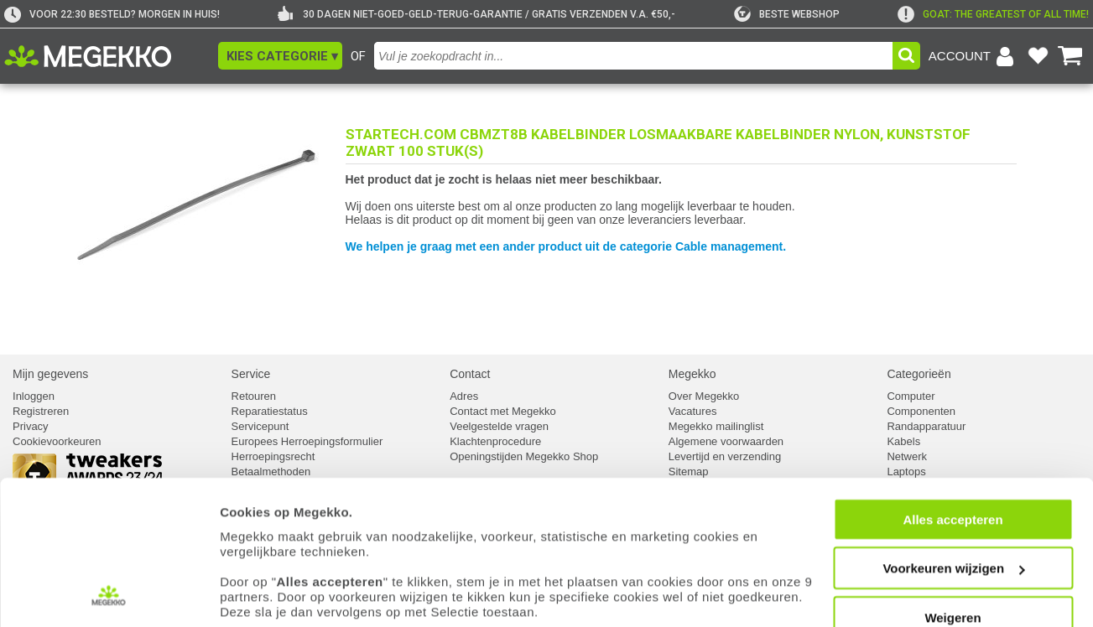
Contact (470, 374)
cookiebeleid (750, 557)
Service (251, 374)
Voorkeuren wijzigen (953, 482)
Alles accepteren (952, 434)
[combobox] (633, 56)
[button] (280, 56)
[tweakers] (787, 14)
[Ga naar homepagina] (107, 56)
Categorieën (918, 374)
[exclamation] (993, 14)
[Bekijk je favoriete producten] (1037, 56)
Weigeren (952, 532)
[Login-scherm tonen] (974, 56)
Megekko (692, 374)
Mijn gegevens (50, 374)
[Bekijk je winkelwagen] (1070, 56)
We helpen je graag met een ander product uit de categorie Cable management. (566, 246)
